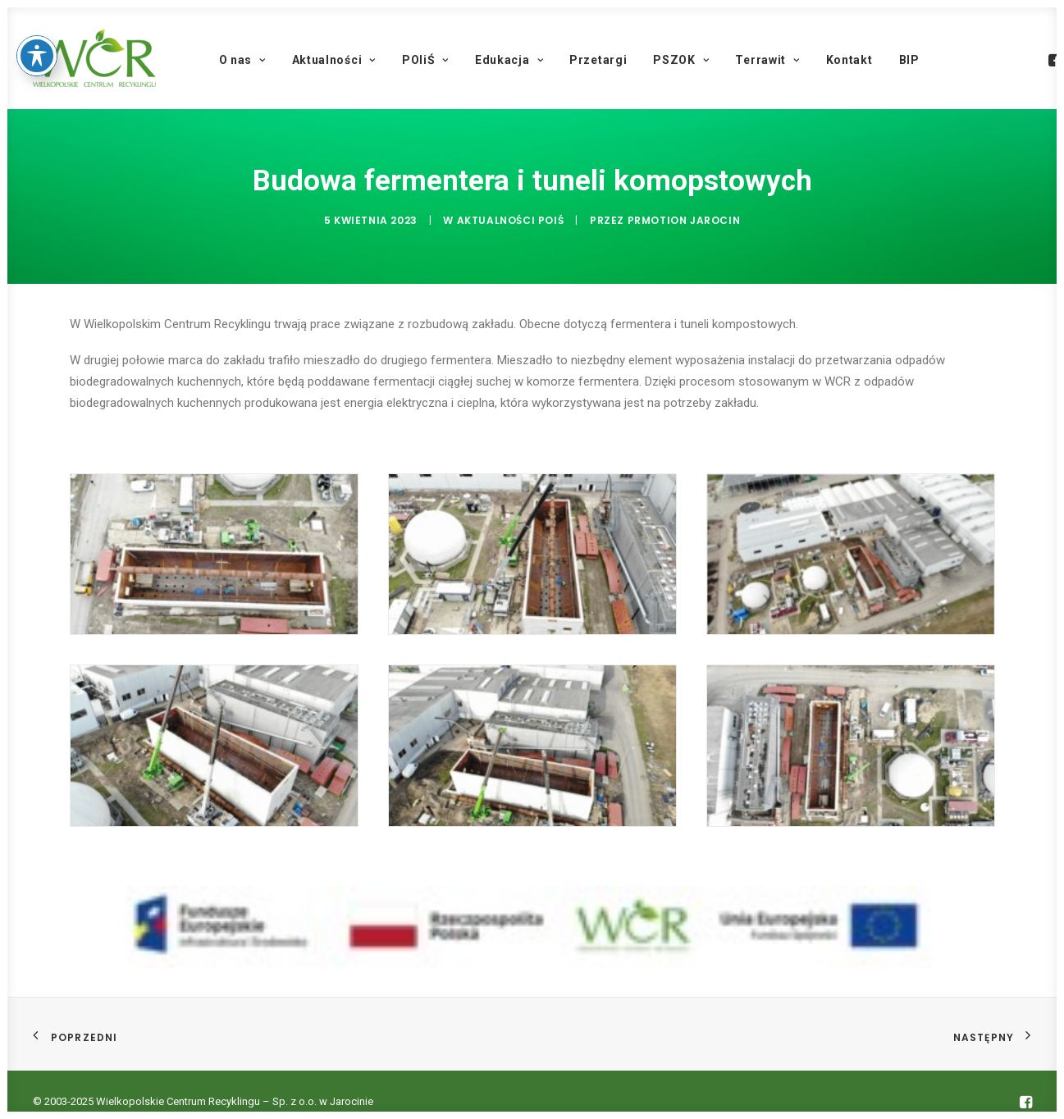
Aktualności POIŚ (510, 219)
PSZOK (681, 59)
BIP (909, 59)
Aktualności (334, 59)
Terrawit (767, 59)
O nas (242, 59)
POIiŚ (425, 59)
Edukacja (509, 59)
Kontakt (849, 59)
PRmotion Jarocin (684, 219)
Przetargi (598, 59)
